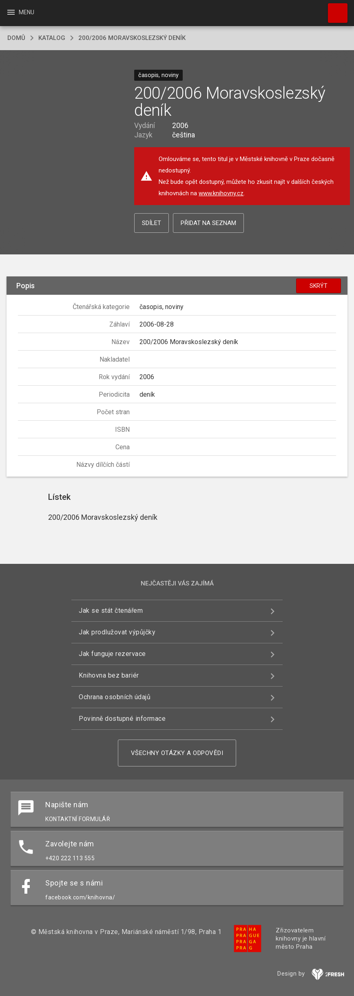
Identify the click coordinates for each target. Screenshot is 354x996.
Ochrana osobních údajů (114, 697)
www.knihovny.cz (221, 193)
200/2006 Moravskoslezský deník (132, 38)
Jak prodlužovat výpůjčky (117, 632)
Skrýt (318, 286)
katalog (51, 38)
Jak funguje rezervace (112, 654)
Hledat (334, 9)
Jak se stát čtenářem (111, 610)
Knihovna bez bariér (109, 675)
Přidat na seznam (208, 223)
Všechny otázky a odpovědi (177, 753)
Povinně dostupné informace (122, 718)
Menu (20, 12)
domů (16, 38)
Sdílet (151, 223)
